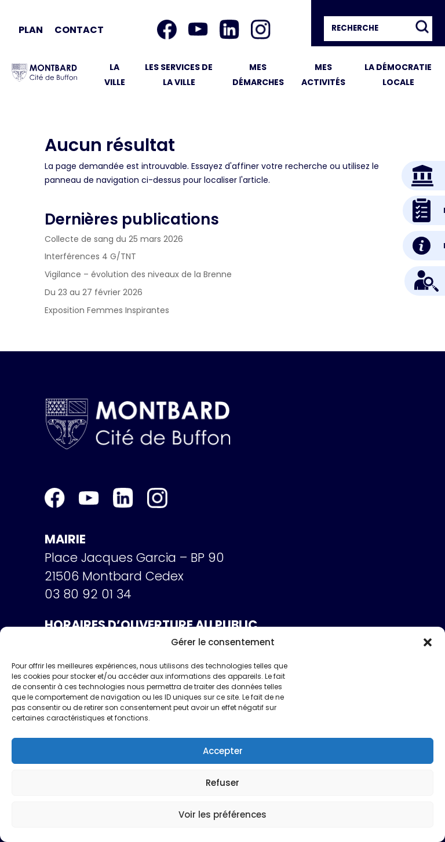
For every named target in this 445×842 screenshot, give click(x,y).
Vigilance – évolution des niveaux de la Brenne (138, 274)
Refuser (222, 783)
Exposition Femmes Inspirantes (107, 310)
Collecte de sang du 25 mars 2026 (114, 239)
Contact (79, 29)
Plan (31, 29)
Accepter (223, 751)
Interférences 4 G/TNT (90, 256)
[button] (427, 642)
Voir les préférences (222, 814)
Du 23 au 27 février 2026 (94, 292)
